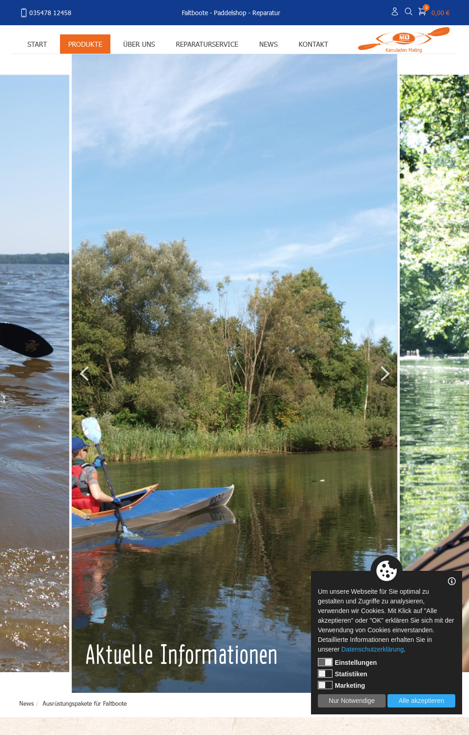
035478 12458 (45, 12)
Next (384, 373)
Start (37, 43)
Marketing (341, 685)
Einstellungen (347, 662)
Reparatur (266, 13)
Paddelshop (230, 13)
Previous (84, 373)
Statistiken (342, 673)
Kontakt (313, 43)
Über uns (139, 43)
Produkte (85, 43)
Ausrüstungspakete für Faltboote (85, 703)
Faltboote (195, 13)
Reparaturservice (207, 43)
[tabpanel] (235, 373)
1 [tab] (308, 676)
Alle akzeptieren (421, 700)
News (268, 43)
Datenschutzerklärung (372, 649)
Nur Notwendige (352, 700)
